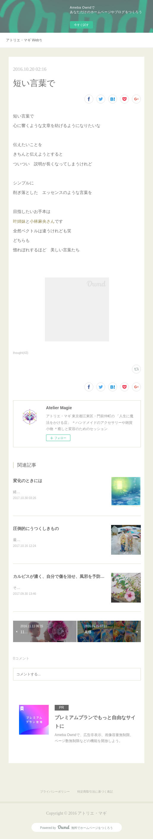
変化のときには (27, 480)
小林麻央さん (42, 221)
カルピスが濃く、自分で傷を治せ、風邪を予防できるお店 (67, 577)
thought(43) (20, 353)
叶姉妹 (19, 221)
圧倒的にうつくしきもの (36, 528)
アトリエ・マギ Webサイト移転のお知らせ (24, 40)
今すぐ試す (81, 24)
